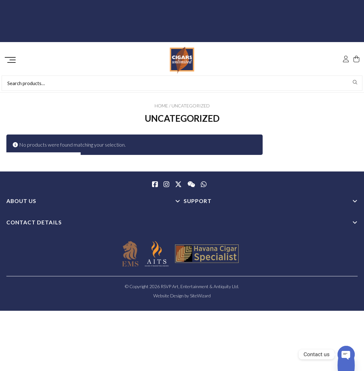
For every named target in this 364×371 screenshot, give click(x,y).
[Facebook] (155, 187)
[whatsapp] (204, 187)
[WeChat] (191, 187)
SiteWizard (200, 298)
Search (355, 84)
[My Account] (346, 45)
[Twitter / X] (178, 187)
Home (161, 108)
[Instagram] (166, 187)
